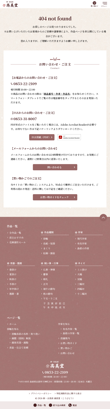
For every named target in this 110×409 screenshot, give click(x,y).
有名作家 (82, 243)
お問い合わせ (67, 353)
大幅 (79, 274)
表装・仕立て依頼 (18, 347)
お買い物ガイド (68, 343)
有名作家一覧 (70, 329)
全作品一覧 (15, 232)
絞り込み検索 (59, 405)
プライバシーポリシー (41, 393)
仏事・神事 (49, 269)
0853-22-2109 (25, 83)
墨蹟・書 (14, 293)
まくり (46, 248)
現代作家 (82, 238)
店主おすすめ (16, 237)
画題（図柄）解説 (21, 338)
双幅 (79, 279)
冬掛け (12, 284)
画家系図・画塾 (20, 342)
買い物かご (94, 6)
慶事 (45, 274)
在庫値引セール (17, 242)
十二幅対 (82, 293)
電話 (75, 405)
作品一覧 (42, 405)
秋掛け (12, 279)
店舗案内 (65, 338)
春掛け (12, 269)
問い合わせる (54, 167)
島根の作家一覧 (71, 333)
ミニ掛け (82, 269)
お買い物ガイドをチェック (54, 197)
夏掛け (12, 274)
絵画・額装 (49, 253)
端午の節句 (49, 289)
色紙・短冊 (49, 243)
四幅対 (80, 289)
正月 (45, 284)
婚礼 (45, 279)
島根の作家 (83, 248)
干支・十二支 (50, 298)
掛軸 (45, 238)
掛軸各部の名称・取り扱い (26, 334)
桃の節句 (48, 293)
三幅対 (80, 284)
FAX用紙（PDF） (41, 137)
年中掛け (14, 289)
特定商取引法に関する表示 (69, 393)
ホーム (12, 324)
